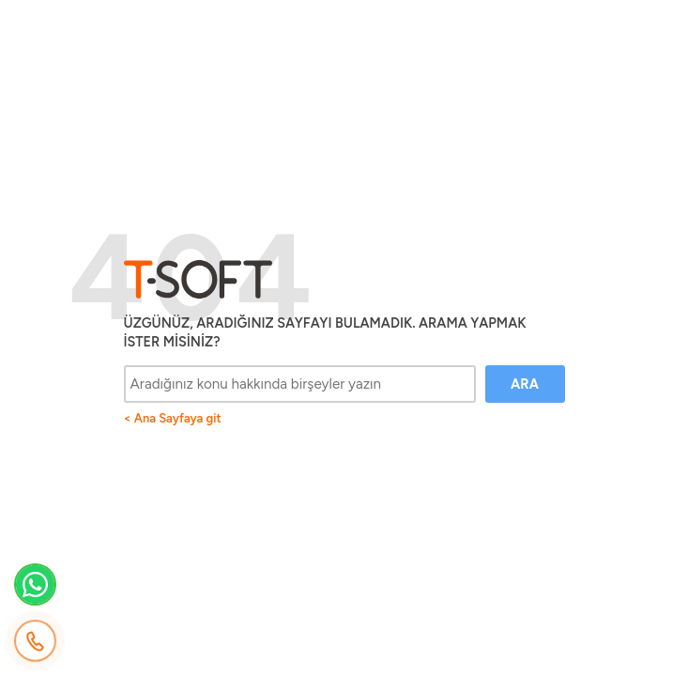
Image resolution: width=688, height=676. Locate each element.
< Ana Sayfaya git (173, 418)
